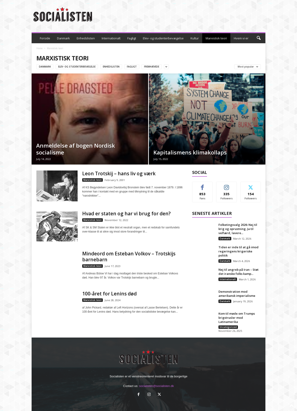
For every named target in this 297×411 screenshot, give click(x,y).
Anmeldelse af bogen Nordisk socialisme (75, 149)
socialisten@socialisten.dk (156, 386)
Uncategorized (228, 327)
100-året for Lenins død (109, 293)
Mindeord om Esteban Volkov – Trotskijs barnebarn (128, 256)
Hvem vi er (241, 38)
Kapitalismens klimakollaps (190, 152)
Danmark (63, 38)
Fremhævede (151, 66)
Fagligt (131, 38)
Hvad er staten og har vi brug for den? (126, 213)
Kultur (195, 38)
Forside (45, 38)
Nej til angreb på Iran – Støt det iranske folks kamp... (238, 272)
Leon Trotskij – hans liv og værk (118, 173)
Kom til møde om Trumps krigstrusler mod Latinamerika (236, 317)
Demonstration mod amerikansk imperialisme (236, 293)
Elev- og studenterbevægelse (163, 38)
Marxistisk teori (216, 38)
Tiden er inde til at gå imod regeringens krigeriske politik (238, 251)
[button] (258, 38)
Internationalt (111, 38)
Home (39, 48)
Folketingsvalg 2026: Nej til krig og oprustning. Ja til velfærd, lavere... (237, 229)
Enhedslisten (86, 38)
